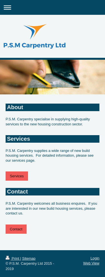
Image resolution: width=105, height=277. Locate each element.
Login (94, 258)
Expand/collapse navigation (52, 7)
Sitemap (29, 258)
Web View (91, 263)
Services (17, 176)
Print (13, 258)
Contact (16, 229)
